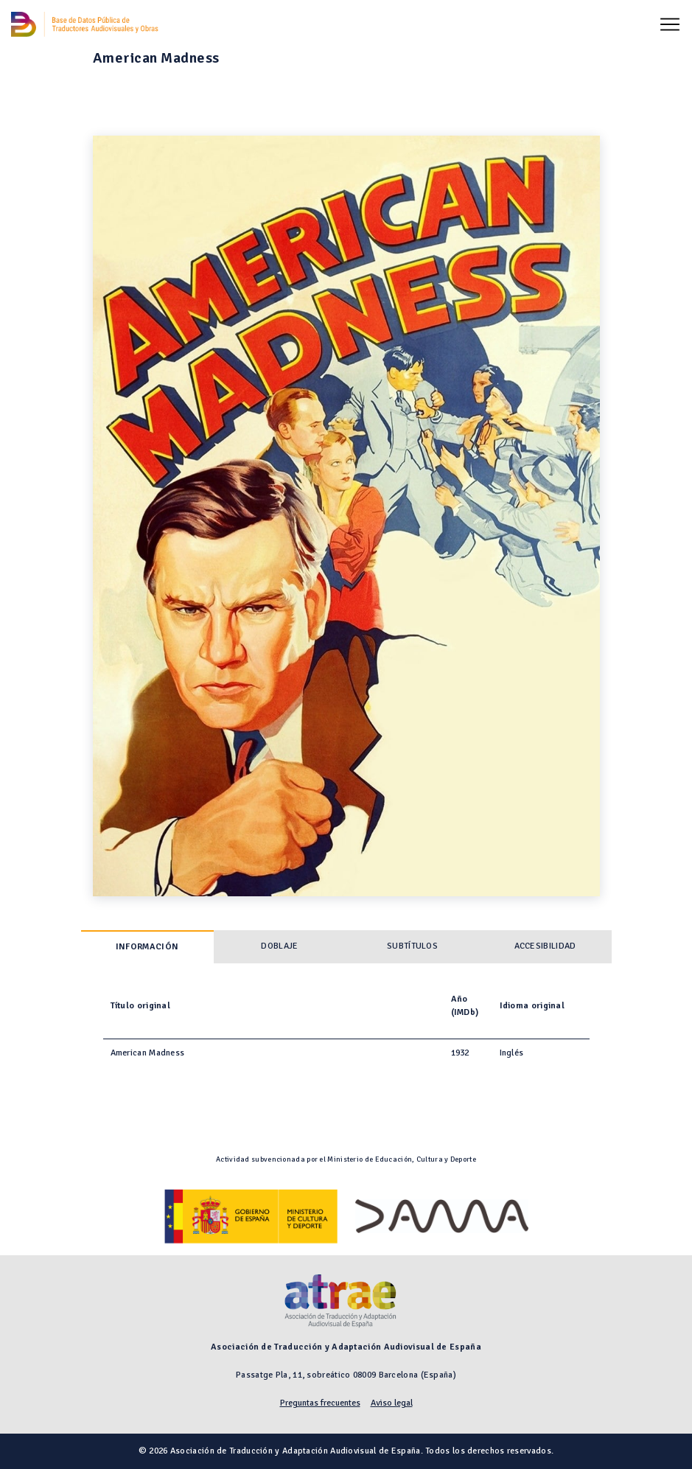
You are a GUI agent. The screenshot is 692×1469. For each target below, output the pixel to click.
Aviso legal (392, 1403)
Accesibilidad (545, 946)
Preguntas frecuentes (320, 1403)
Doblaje (279, 946)
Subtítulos (412, 946)
